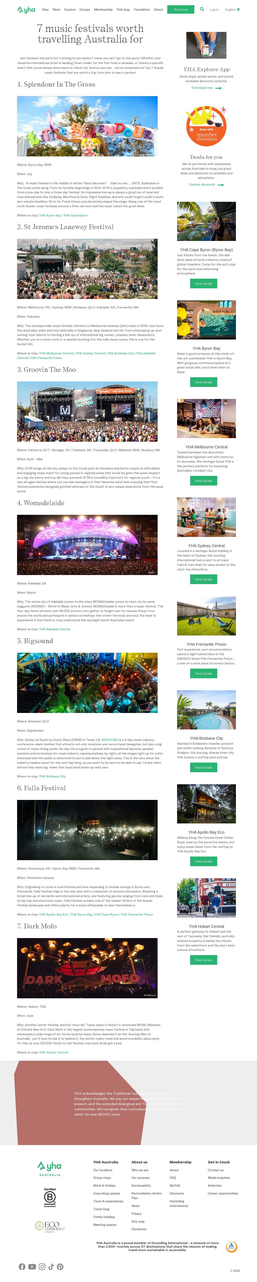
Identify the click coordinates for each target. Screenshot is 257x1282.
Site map (138, 1221)
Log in (214, 9)
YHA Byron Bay (50, 215)
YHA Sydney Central (90, 353)
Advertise (215, 1185)
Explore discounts (202, 184)
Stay (45, 9)
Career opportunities (223, 1193)
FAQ (173, 1178)
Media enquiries (219, 1178)
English (230, 9)
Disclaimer (139, 1229)
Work (56, 9)
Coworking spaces (106, 1193)
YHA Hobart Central (53, 1052)
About (158, 9)
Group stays (102, 1178)
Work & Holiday (104, 1185)
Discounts (177, 1193)
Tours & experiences (108, 1201)
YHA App (123, 9)
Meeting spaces (104, 1225)
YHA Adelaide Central (54, 629)
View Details (203, 283)
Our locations (102, 1170)
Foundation (142, 9)
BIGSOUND (110, 740)
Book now (181, 9)
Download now (202, 88)
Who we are (140, 1170)
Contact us (216, 1170)
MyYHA (175, 1185)
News (136, 1206)
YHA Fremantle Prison (46, 358)
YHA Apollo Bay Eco (53, 914)
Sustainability (141, 1185)
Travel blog (101, 1209)
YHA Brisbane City (120, 353)
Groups (85, 9)
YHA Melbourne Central (56, 353)
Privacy (137, 1214)
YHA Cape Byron (75, 215)
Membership (103, 9)
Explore (69, 9)
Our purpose (141, 1178)
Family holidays (104, 1217)
